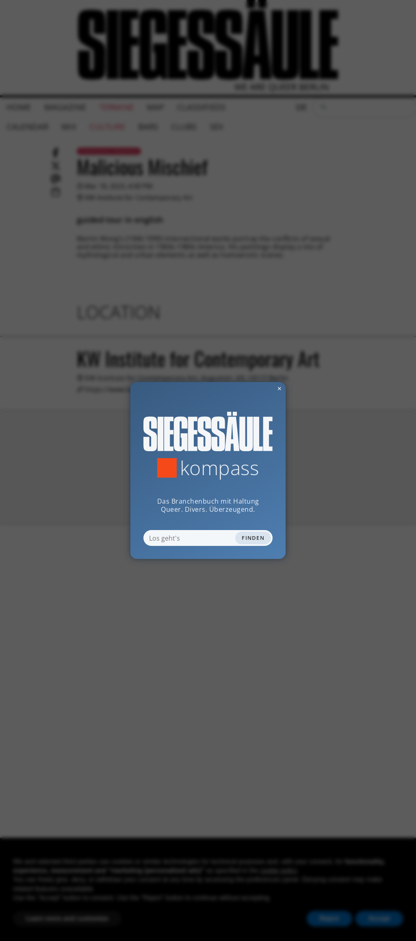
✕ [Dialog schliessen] (259, 388)
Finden (253, 537)
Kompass (219, 468)
